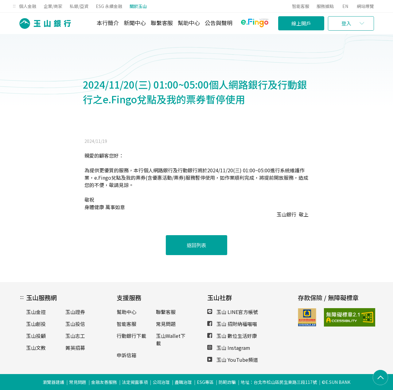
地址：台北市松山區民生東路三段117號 (279, 382)
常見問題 (166, 323)
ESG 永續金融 (109, 6)
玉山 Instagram (228, 347)
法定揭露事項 (135, 382)
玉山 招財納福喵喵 (232, 323)
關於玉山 (138, 6)
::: (14, 5)
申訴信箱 (126, 355)
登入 (346, 23)
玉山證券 (75, 311)
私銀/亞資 (79, 6)
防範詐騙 (227, 382)
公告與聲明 (218, 23)
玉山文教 (36, 347)
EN (345, 6)
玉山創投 (36, 323)
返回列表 (196, 245)
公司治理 (161, 382)
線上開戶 (301, 23)
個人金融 (27, 6)
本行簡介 (108, 23)
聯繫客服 (162, 23)
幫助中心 (189, 23)
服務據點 (325, 6)
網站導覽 (365, 6)
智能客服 (300, 6)
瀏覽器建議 (53, 382)
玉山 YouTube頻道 (232, 359)
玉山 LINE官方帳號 (232, 311)
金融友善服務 (104, 382)
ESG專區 (205, 382)
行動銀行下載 (131, 335)
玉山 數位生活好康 (232, 335)
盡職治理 (183, 382)
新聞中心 (135, 23)
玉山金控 (36, 311)
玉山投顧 (36, 335)
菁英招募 (75, 347)
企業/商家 (53, 6)
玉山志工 (75, 335)
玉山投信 (75, 323)
